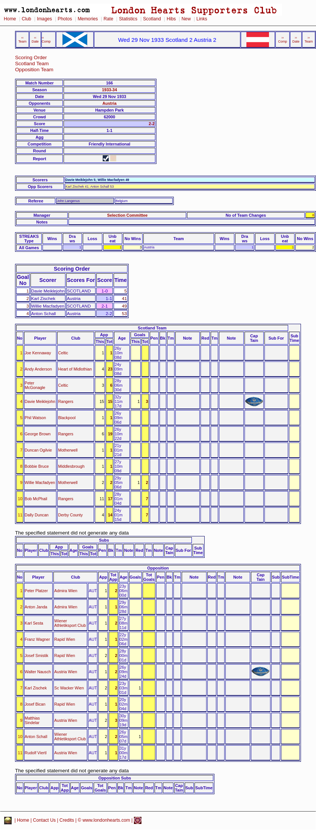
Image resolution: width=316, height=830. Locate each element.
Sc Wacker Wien (69, 688)
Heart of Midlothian (75, 369)
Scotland (152, 18)
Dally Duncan (37, 515)
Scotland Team (32, 63)
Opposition (158, 568)
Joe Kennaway (38, 353)
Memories (87, 18)
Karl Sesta (34, 623)
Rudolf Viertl (36, 752)
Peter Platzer (36, 590)
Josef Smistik (37, 655)
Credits (66, 820)
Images (44, 18)
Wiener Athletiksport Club (70, 623)
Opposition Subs (114, 778)
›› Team (309, 39)
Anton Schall (36, 736)
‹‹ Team (22, 39)
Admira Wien (65, 590)
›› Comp (282, 39)
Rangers (65, 401)
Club (26, 18)
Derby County (70, 515)
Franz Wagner (37, 639)
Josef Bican (35, 704)
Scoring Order (31, 57)
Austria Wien (65, 671)
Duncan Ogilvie (38, 450)
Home (10, 18)
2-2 (152, 123)
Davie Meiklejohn (40, 401)
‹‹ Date (35, 39)
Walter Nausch (38, 671)
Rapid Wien (64, 639)
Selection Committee (127, 215)
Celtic (63, 353)
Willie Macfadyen (40, 482)
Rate (108, 18)
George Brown (38, 434)
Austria (109, 103)
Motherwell (67, 450)
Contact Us (44, 820)
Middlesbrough (71, 466)
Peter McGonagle (35, 385)
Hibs (171, 18)
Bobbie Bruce (37, 466)
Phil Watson (35, 417)
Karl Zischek (36, 688)
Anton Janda (36, 607)
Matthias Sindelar (32, 720)
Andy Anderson (38, 369)
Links (201, 18)
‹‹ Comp (46, 39)
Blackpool (66, 417)
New (186, 18)
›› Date (295, 39)
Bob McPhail (36, 498)
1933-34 (109, 89)
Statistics (128, 18)
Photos (65, 18)
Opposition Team (34, 69)
